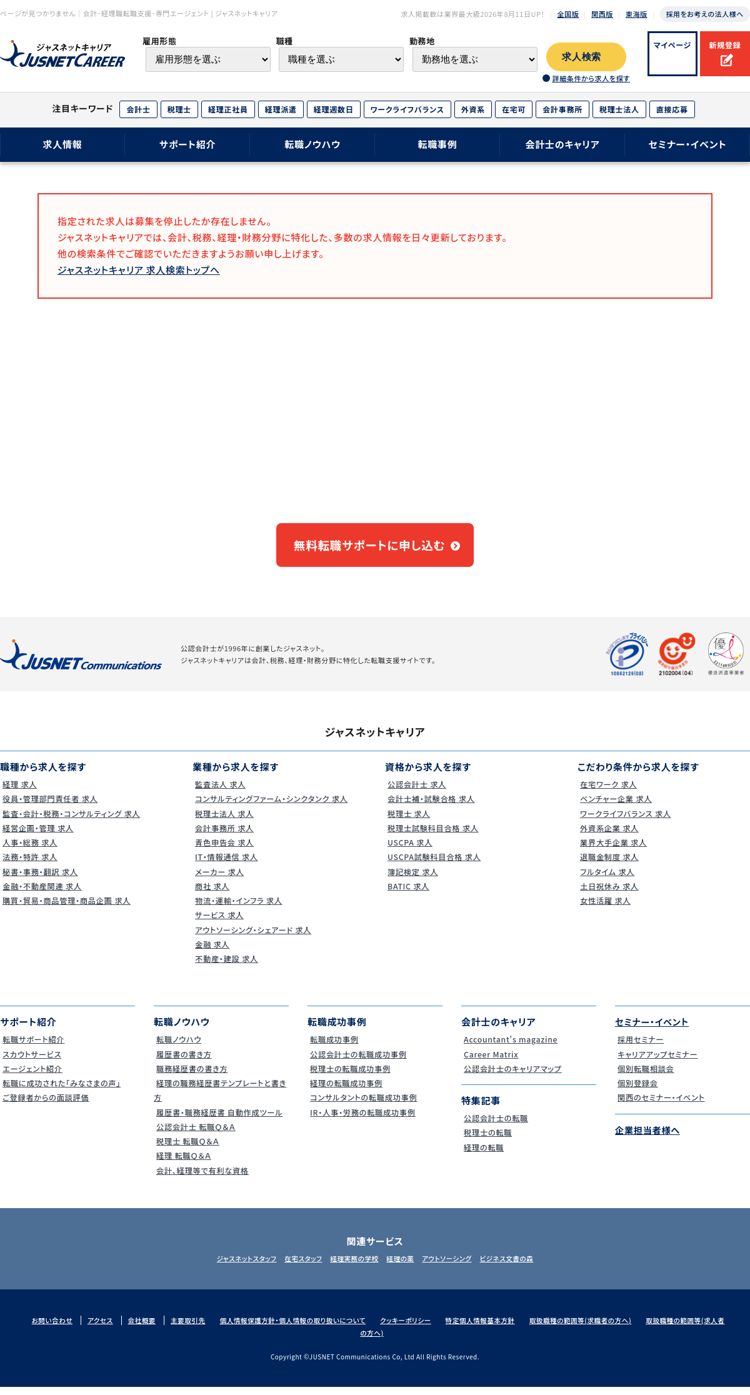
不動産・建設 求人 (225, 966)
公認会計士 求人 (416, 792)
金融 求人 (210, 952)
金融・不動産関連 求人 (42, 893)
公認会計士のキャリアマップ (513, 1076)
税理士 (179, 109)
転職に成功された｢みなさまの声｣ (63, 1090)
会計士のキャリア (562, 144)
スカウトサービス (31, 1062)
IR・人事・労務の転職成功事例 (363, 1120)
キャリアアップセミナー (657, 1062)
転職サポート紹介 (33, 1047)
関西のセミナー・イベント (661, 1105)
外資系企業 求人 (609, 835)
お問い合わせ (55, 1328)
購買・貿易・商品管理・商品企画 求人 (68, 908)
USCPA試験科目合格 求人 (434, 865)
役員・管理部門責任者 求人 (50, 806)
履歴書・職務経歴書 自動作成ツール (221, 1120)
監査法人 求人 (219, 792)
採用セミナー (639, 1047)
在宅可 (514, 109)
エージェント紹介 (32, 1076)
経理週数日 (334, 109)
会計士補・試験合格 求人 (431, 806)
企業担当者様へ (649, 1137)
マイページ (673, 44)
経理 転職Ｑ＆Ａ (183, 1163)
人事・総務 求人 (29, 850)
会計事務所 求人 (223, 835)
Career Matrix (490, 1062)
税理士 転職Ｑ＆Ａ (187, 1148)
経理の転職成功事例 (346, 1090)
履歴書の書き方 (183, 1062)
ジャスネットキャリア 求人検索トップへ (139, 269)
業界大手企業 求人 (613, 850)
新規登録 (725, 44)
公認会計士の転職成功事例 (359, 1062)
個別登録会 (636, 1090)
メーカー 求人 (218, 879)
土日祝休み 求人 (609, 893)
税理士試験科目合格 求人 (433, 835)
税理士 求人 (407, 821)
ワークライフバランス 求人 (626, 821)
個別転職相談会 (645, 1076)
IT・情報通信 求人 (225, 865)
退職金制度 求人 (609, 865)
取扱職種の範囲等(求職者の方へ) (603, 1328)
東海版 (637, 14)
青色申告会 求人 (223, 850)
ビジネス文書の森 (523, 1266)
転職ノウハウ (312, 144)
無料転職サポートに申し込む (369, 548)
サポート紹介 (187, 144)
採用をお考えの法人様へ (705, 14)
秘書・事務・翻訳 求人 (40, 879)
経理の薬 (403, 1266)
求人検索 (581, 57)
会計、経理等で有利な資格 (203, 1178)
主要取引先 (195, 1328)
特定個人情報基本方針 (499, 1328)
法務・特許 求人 (29, 865)
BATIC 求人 (407, 893)
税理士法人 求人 (223, 821)
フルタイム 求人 (607, 879)
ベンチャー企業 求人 (616, 806)
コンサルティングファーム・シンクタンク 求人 (273, 806)
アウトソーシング (456, 1266)
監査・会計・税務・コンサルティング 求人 (73, 821)
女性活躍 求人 (604, 908)
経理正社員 (228, 109)
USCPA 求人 (408, 850)
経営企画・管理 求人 (38, 835)
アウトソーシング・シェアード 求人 (254, 937)
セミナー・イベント (688, 144)
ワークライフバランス (407, 109)
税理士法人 (619, 109)
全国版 (568, 14)
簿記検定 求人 (412, 879)
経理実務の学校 (351, 1266)
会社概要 (147, 1328)
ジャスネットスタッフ (230, 1266)
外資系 (473, 109)
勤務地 (422, 41)
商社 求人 (210, 893)
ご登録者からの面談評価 (46, 1105)
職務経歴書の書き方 (192, 1076)
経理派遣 (281, 109)
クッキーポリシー (421, 1328)
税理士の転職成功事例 (350, 1076)
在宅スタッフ (294, 1266)
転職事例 (437, 144)
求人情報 (62, 144)
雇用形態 (159, 41)
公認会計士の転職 (495, 1125)
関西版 (602, 14)
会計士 (138, 109)
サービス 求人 (218, 923)
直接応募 (672, 109)
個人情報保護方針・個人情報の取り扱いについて (304, 1328)
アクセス (105, 1328)
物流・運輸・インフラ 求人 (238, 908)
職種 (284, 41)
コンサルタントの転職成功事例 (364, 1105)
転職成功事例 (333, 1047)
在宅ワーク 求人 (608, 792)
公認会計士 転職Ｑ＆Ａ (196, 1134)
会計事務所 (562, 109)
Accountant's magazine (511, 1047)
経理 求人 (18, 792)
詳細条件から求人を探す (590, 78)
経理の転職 (482, 1155)
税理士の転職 (486, 1140)
